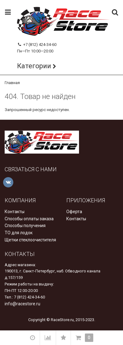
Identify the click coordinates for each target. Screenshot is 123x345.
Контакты (14, 211)
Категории (34, 66)
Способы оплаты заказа (29, 218)
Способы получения (25, 225)
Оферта (74, 211)
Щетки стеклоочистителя (30, 239)
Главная (12, 82)
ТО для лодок (19, 232)
